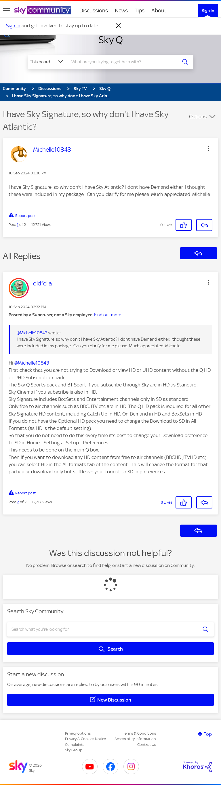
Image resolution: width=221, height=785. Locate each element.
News (121, 10)
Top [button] (208, 734)
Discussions (93, 10)
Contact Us (146, 744)
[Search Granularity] (47, 62)
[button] (208, 148)
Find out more (107, 314)
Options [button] (198, 116)
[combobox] (124, 62)
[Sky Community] (42, 10)
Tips (139, 10)
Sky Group (73, 750)
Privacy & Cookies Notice (85, 739)
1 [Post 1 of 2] (17, 224)
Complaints (74, 744)
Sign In (208, 10)
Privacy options (78, 733)
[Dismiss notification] (118, 26)
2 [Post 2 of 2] (18, 502)
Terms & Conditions (139, 733)
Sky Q (110, 39)
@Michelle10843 (32, 333)
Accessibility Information (135, 739)
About (159, 10)
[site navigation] (6, 10)
